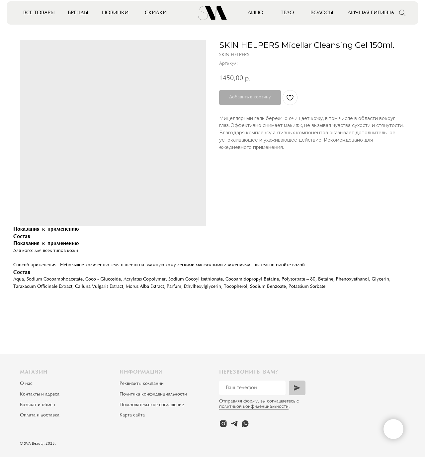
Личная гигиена (371, 13)
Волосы (321, 13)
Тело (287, 13)
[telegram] (234, 423)
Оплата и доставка (39, 415)
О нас (26, 384)
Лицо (255, 13)
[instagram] (223, 423)
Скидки (156, 13)
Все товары (39, 13)
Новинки (115, 13)
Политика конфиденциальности (153, 394)
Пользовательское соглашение (152, 405)
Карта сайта (132, 415)
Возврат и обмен (37, 405)
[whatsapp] (245, 423)
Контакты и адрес (38, 394)
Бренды (78, 13)
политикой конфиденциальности (254, 406)
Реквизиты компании (142, 384)
